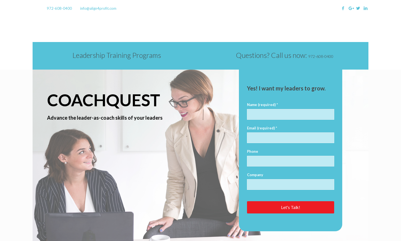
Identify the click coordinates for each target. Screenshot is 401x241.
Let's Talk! (290, 207)
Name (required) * (262, 104)
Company (255, 175)
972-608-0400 (59, 8)
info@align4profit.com (98, 8)
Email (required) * (262, 128)
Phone (252, 151)
